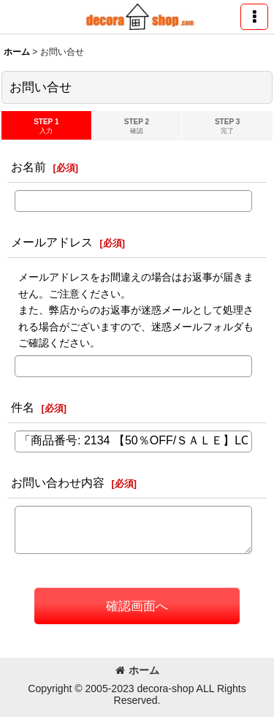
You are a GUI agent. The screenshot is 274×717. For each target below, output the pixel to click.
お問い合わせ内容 (57, 482)
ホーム (137, 670)
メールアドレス (52, 242)
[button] (254, 17)
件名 (22, 407)
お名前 (28, 166)
